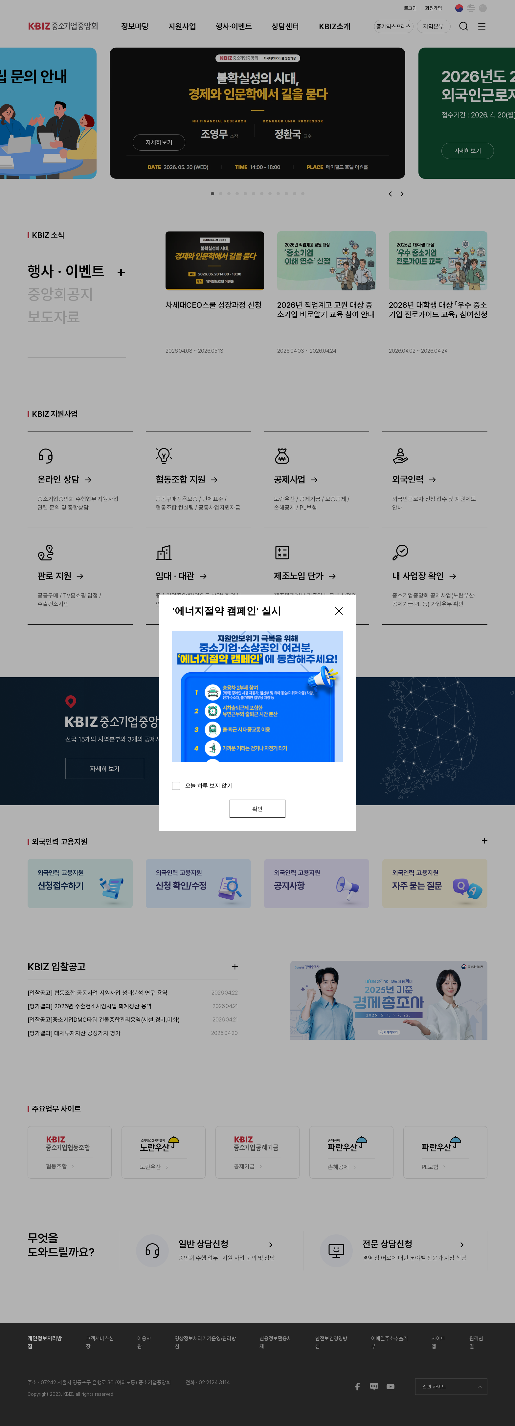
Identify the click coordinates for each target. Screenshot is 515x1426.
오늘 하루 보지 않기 (208, 785)
